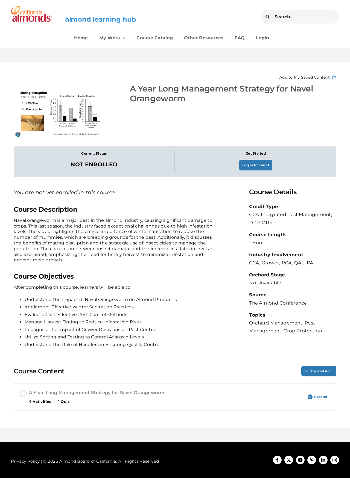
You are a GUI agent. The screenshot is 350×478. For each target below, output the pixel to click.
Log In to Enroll (255, 165)
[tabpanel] (115, 277)
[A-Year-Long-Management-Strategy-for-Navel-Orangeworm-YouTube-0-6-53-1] (63, 111)
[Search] (267, 16)
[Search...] (300, 16)
